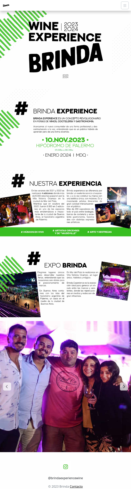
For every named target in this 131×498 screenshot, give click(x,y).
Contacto (76, 486)
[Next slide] (124, 386)
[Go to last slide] (7, 386)
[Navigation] (125, 5)
